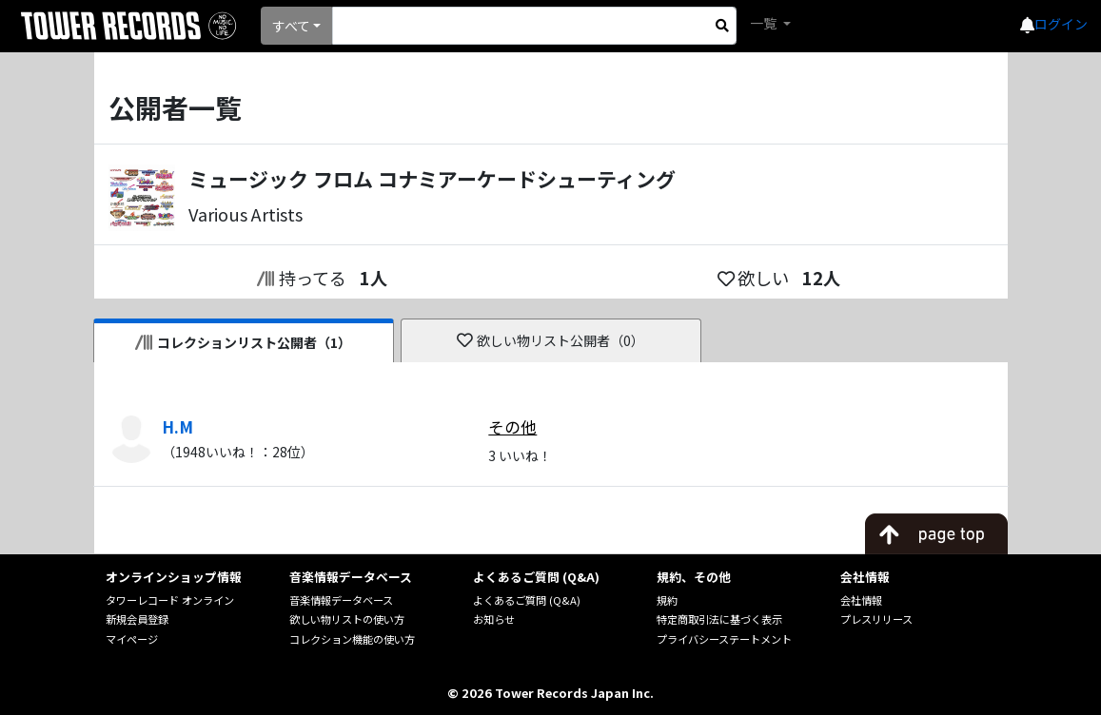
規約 (667, 600)
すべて (291, 25)
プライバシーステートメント (724, 639)
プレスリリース (876, 619)
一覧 (764, 22)
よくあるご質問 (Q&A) (526, 600)
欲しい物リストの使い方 (346, 619)
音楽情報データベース (341, 600)
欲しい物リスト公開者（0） (550, 340)
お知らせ (494, 619)
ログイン (1061, 23)
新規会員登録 (137, 619)
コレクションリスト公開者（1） (243, 342)
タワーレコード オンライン (170, 600)
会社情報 (861, 600)
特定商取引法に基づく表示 (719, 619)
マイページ (132, 639)
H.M (177, 426)
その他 (512, 426)
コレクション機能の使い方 (352, 639)
